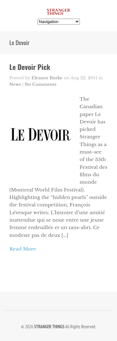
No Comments (40, 84)
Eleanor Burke (47, 78)
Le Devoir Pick (29, 67)
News (15, 84)
